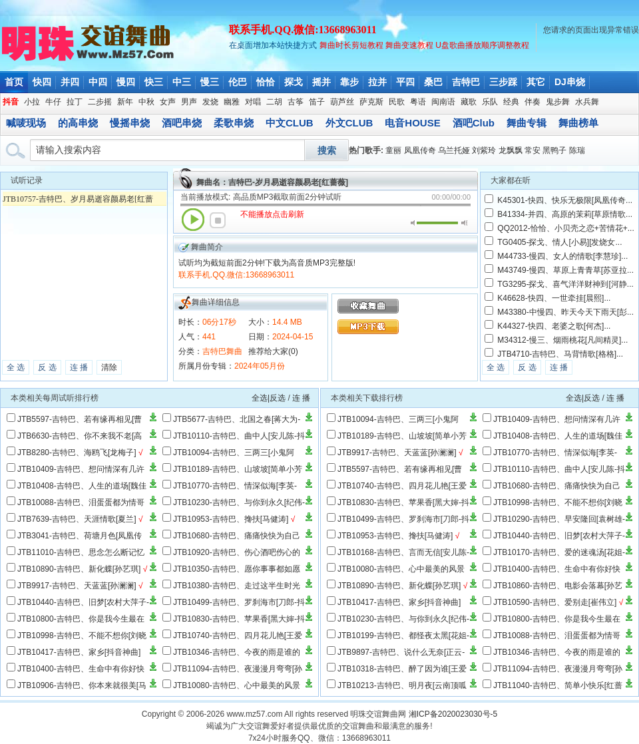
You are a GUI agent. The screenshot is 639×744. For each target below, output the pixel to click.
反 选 (47, 367)
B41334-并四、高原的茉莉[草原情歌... (564, 214)
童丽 (393, 150)
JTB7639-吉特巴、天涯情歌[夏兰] (76, 519)
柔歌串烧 (234, 122)
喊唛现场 (26, 122)
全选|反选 (269, 398)
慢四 (125, 82)
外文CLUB (349, 122)
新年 (125, 101)
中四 (98, 82)
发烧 (210, 101)
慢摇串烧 (130, 122)
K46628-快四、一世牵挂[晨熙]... (553, 298)
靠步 (349, 82)
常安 (532, 150)
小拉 (32, 101)
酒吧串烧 (182, 122)
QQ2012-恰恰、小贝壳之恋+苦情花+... (565, 228)
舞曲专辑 (526, 122)
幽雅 (232, 101)
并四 (70, 82)
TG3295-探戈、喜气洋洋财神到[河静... (565, 284)
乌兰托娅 (454, 150)
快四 (42, 82)
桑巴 (433, 82)
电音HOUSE (412, 122)
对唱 (253, 101)
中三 (181, 82)
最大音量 (464, 223)
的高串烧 (78, 122)
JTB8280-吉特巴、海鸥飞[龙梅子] (76, 452)
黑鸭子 (554, 150)
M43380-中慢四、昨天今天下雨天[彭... (565, 312)
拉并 (377, 82)
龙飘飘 (511, 150)
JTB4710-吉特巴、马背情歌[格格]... (560, 354)
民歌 (397, 101)
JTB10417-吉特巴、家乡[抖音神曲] (78, 652)
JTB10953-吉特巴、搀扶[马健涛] (230, 519)
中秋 (146, 101)
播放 (193, 219)
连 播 (79, 367)
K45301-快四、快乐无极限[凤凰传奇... (564, 200)
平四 (405, 82)
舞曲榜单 (578, 122)
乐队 (490, 101)
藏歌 (469, 101)
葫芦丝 (342, 101)
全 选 (16, 367)
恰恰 (265, 82)
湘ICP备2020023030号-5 (453, 714)
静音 (414, 223)
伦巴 (237, 82)
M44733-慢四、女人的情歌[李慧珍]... (562, 256)
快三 (153, 82)
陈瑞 (577, 150)
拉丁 (75, 101)
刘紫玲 (484, 150)
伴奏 (532, 101)
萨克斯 (371, 101)
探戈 (293, 82)
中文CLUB (290, 122)
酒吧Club (474, 122)
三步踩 (503, 82)
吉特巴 (466, 82)
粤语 (418, 101)
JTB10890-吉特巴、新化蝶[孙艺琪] (78, 569)
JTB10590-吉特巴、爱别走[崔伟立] (554, 602)
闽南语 (443, 101)
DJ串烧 (569, 82)
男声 (189, 101)
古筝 (296, 101)
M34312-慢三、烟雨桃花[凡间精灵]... (562, 340)
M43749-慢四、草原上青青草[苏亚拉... (565, 270)
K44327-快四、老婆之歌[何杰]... (553, 326)
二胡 (274, 101)
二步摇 (100, 101)
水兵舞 (587, 101)
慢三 (209, 82)
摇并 (321, 82)
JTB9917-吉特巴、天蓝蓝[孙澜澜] (76, 585)
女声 (168, 101)
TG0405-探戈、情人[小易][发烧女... (559, 242)
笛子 (317, 101)
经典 (511, 101)
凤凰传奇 (420, 150)
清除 (109, 367)
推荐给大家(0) (273, 351)
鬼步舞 (558, 101)
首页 (14, 82)
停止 (218, 220)
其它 (536, 82)
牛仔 (53, 101)
